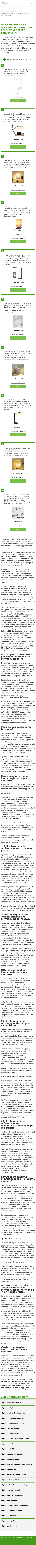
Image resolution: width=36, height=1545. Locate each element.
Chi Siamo (4, 1537)
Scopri (18, 100)
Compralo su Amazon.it (18, 97)
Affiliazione (11, 1537)
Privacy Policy (20, 1537)
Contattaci (4, 1539)
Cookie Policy (28, 1537)
